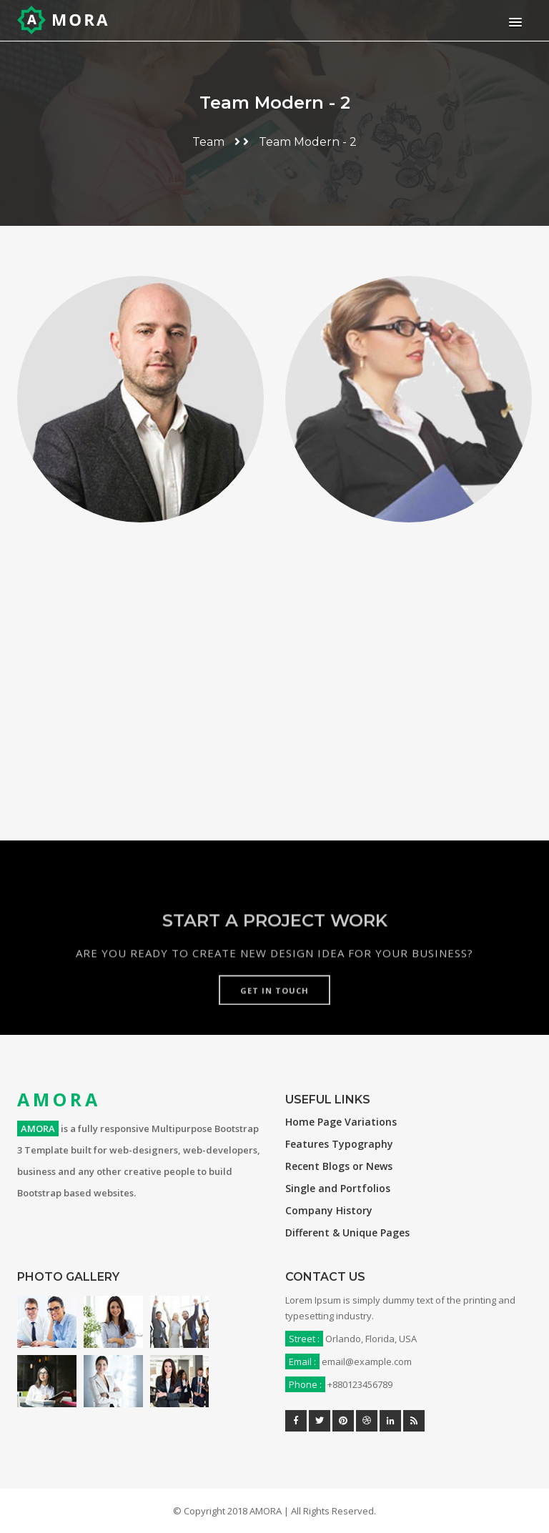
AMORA (59, 1099)
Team (208, 142)
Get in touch (274, 1019)
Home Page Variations (341, 1121)
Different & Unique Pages (347, 1232)
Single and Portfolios (337, 1188)
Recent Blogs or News (338, 1166)
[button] (513, 22)
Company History (328, 1210)
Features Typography (339, 1144)
